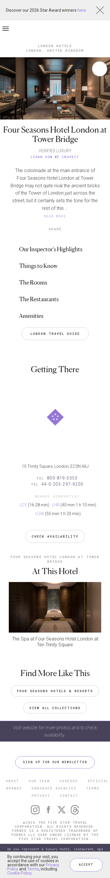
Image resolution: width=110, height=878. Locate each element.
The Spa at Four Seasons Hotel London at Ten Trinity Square (55, 641)
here (81, 10)
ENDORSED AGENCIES (54, 788)
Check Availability (55, 536)
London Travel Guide (55, 333)
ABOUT (12, 781)
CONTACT (69, 795)
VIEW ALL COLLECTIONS (55, 708)
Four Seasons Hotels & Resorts (55, 691)
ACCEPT (86, 865)
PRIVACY (41, 795)
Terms (33, 869)
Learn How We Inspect (55, 157)
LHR (56, 505)
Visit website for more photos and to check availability (55, 731)
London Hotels (55, 46)
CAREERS (69, 781)
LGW (39, 513)
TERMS (92, 788)
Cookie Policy (19, 873)
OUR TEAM (39, 781)
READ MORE (55, 216)
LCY (23, 505)
